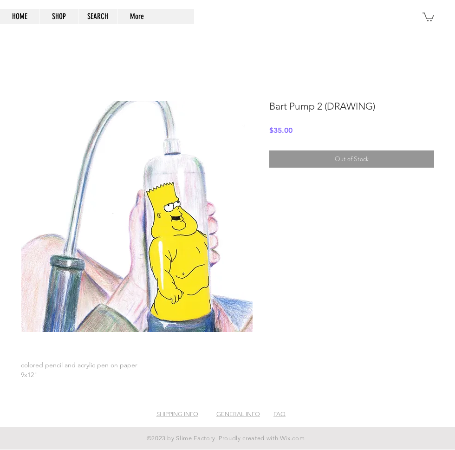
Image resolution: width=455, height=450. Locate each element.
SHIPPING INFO (177, 414)
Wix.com (292, 438)
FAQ (279, 414)
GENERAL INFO (238, 414)
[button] (428, 16)
